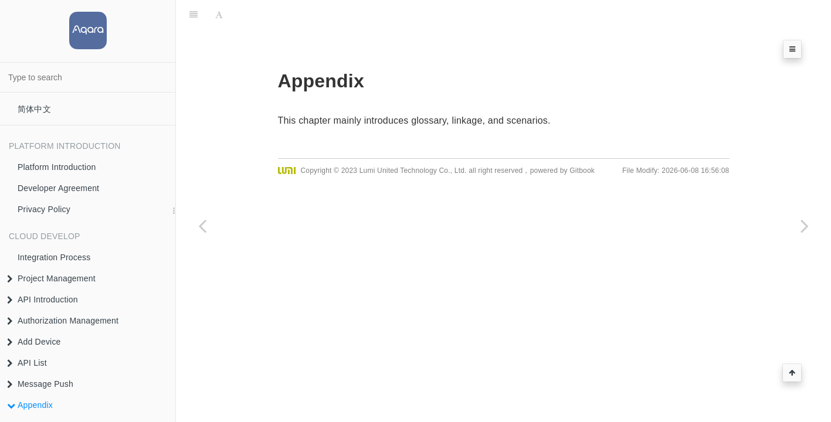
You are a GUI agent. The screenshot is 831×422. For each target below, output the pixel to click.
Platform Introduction (57, 167)
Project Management (51, 278)
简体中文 (34, 109)
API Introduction (42, 299)
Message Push (40, 384)
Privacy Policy (44, 209)
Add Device (34, 341)
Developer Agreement (58, 188)
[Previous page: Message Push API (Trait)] (202, 225)
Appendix (30, 405)
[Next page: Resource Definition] (804, 225)
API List (27, 362)
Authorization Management (62, 320)
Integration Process (54, 257)
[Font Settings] (219, 14)
